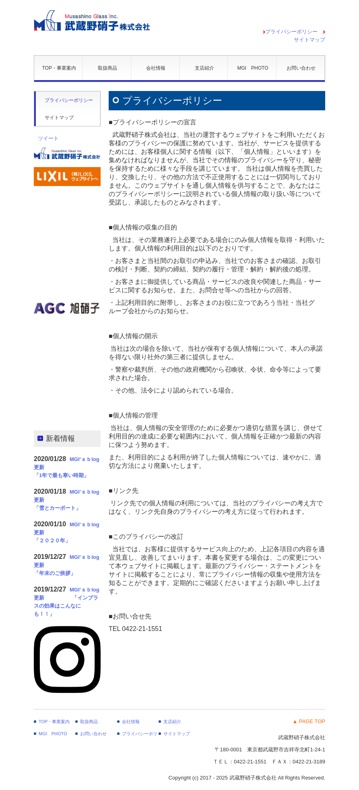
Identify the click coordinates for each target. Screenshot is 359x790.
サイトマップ (59, 117)
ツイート (48, 138)
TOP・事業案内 (59, 68)
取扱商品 (107, 68)
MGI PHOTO (252, 68)
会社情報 (155, 68)
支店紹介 (204, 68)
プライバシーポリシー (291, 32)
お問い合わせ (301, 68)
